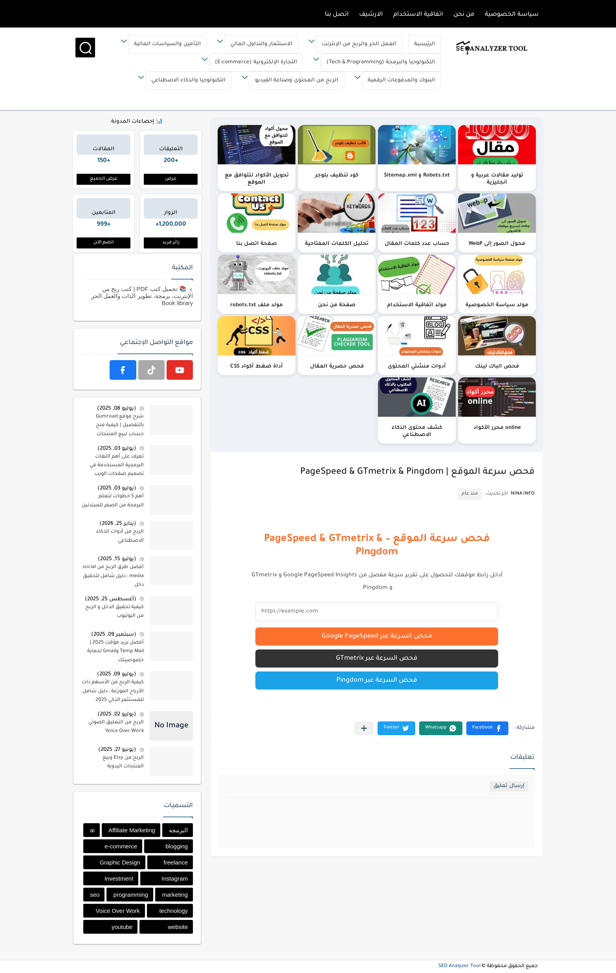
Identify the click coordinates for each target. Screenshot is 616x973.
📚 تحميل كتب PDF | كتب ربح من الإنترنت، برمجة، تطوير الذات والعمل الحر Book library (142, 295)
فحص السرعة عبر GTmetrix (377, 658)
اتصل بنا (337, 14)
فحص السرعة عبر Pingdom (376, 680)
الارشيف (371, 14)
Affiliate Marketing (131, 830)
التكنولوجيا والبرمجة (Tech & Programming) (374, 62)
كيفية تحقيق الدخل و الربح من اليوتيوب (114, 612)
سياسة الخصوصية (512, 14)
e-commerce (120, 846)
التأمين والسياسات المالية (161, 44)
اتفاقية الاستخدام (418, 14)
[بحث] (80, 47)
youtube (122, 926)
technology (173, 910)
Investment (118, 878)
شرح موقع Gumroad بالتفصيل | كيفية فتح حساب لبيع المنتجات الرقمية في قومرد (120, 427)
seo (94, 894)
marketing (175, 894)
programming (131, 894)
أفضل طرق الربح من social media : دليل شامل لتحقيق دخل (113, 576)
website (178, 926)
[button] (487, 728)
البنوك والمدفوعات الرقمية (395, 80)
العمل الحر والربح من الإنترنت (352, 44)
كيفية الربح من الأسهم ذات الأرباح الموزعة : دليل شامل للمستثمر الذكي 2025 (113, 691)
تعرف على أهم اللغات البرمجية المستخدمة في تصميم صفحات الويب (117, 465)
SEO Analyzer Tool (459, 966)
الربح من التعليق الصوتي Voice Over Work (116, 727)
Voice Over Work (118, 910)
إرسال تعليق (508, 786)
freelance (175, 862)
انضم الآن (104, 242)
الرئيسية (418, 44)
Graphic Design (119, 862)
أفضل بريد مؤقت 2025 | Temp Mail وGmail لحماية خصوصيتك (115, 651)
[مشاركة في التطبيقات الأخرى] (364, 728)
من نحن (464, 14)
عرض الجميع (103, 179)
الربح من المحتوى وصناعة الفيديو (290, 80)
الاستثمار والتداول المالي (255, 44)
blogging (176, 846)
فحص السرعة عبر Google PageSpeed (377, 636)
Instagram (174, 878)
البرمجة (178, 830)
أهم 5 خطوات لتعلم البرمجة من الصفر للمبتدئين (113, 501)
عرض (170, 179)
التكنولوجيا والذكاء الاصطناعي (182, 80)
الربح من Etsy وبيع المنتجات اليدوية (123, 762)
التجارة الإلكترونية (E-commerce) (250, 62)
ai (92, 830)
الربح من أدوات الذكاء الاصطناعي (120, 536)
